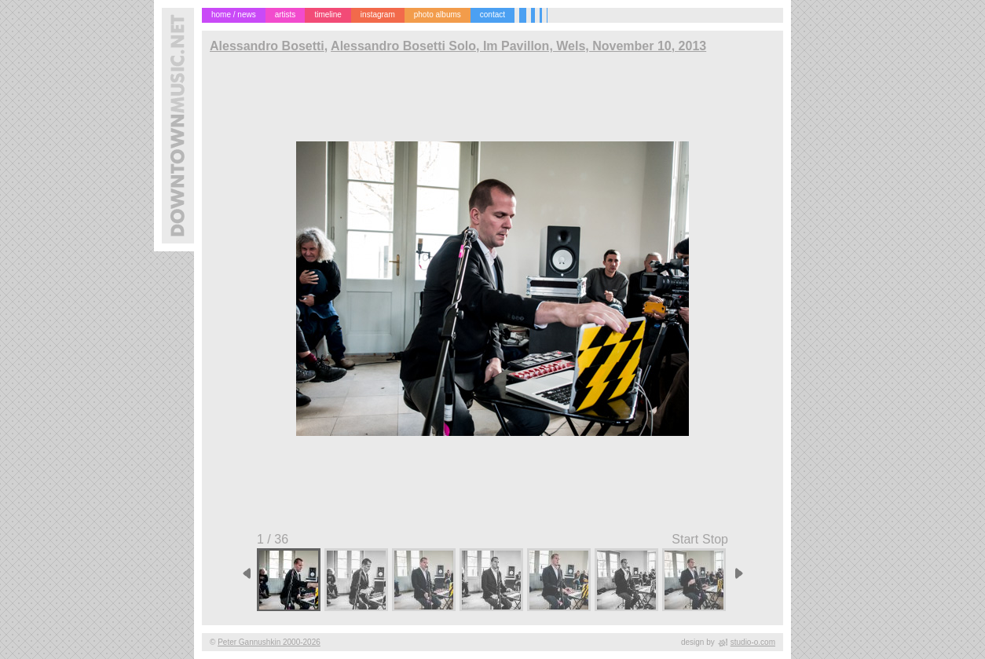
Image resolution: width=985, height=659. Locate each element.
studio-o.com (753, 642)
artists (285, 14)
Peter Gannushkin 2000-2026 (269, 642)
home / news (233, 14)
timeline (327, 14)
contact (492, 14)
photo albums (437, 14)
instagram (378, 14)
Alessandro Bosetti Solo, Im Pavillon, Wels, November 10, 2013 (518, 46)
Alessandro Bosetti (267, 46)
